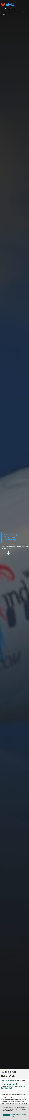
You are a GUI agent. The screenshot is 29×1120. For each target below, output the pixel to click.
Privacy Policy (15, 1114)
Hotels (22, 12)
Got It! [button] (6, 1115)
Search (3, 14)
